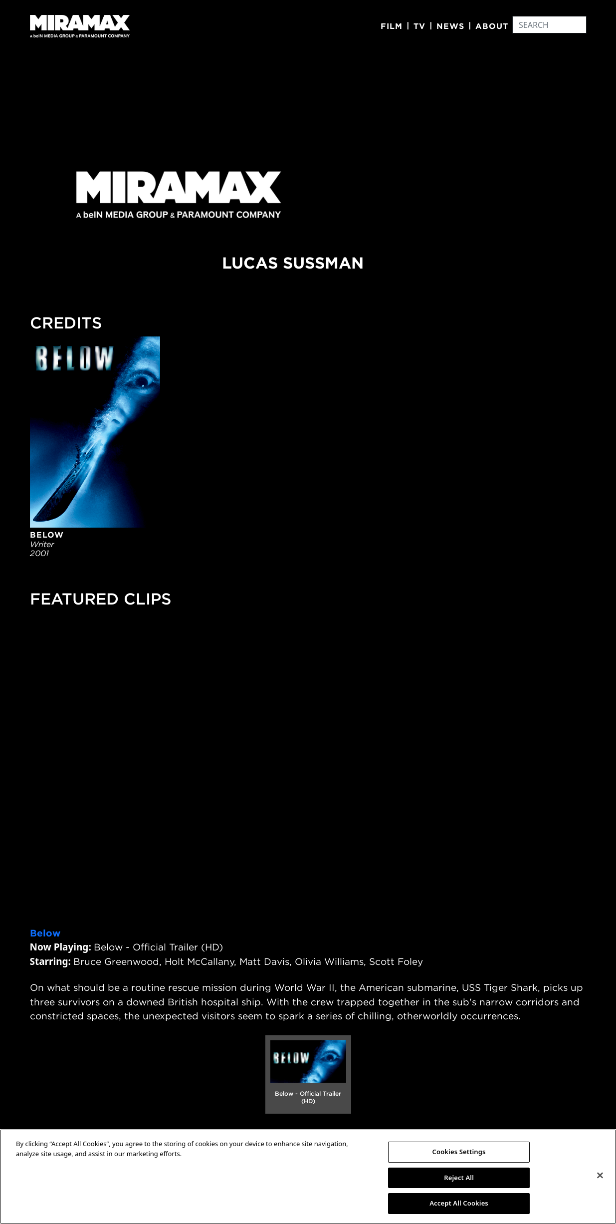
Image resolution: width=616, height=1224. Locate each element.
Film (392, 26)
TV (419, 26)
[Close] (600, 1176)
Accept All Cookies (458, 1203)
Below (45, 933)
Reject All (459, 1177)
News (450, 26)
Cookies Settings (459, 1151)
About (491, 26)
